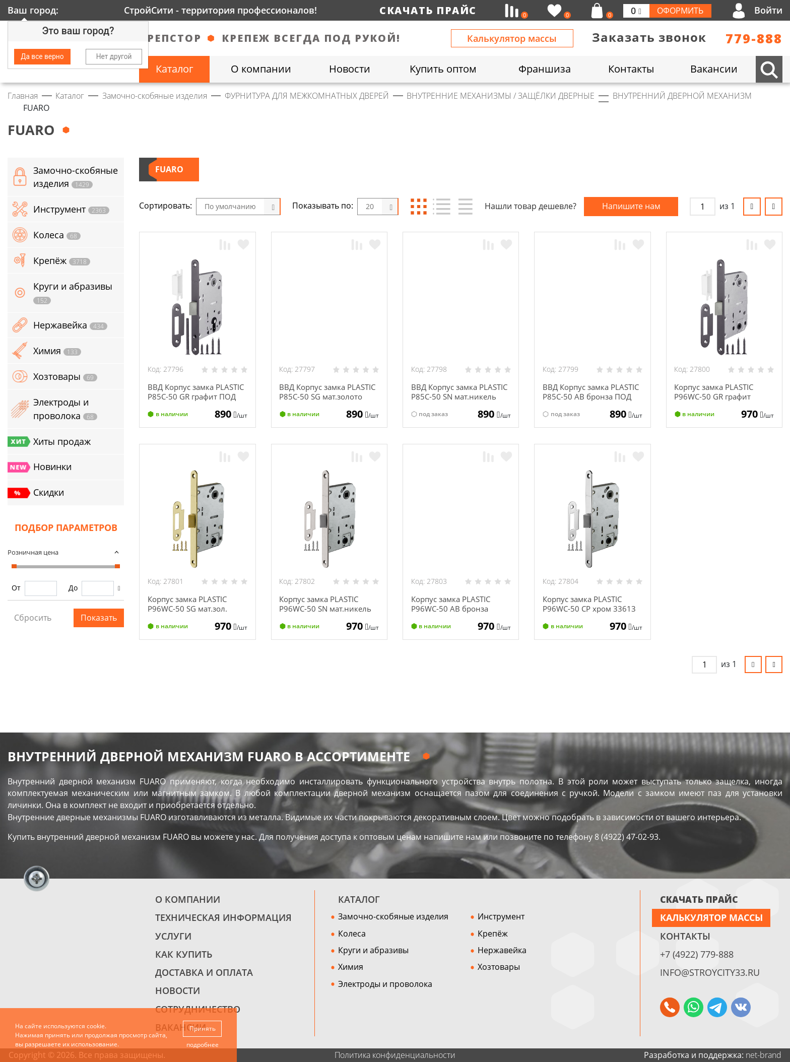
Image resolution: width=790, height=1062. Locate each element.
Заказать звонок (649, 37)
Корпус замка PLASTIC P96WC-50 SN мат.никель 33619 (327, 608)
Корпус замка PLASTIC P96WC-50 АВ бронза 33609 (454, 608)
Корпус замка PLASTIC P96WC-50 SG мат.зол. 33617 (190, 608)
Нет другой (114, 56)
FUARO (169, 169)
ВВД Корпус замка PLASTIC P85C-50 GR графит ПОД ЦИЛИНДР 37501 (192, 401)
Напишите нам (631, 206)
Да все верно (42, 56)
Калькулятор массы (512, 38)
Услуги (173, 936)
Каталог (359, 899)
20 (370, 206)
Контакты (685, 936)
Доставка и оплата (204, 972)
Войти (768, 10)
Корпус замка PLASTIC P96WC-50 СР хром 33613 (591, 603)
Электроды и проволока (385, 983)
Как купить (183, 954)
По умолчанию (230, 206)
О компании (187, 899)
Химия (350, 966)
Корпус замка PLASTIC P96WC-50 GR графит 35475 (717, 396)
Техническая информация (223, 917)
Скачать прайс (428, 10)
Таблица (464, 206)
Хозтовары (499, 966)
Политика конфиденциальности (395, 1054)
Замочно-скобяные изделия (393, 916)
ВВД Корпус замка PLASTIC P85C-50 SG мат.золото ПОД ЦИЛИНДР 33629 (317, 401)
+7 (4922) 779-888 (697, 954)
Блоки (419, 206)
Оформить (680, 10)
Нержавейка (502, 950)
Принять (202, 1028)
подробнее (202, 1044)
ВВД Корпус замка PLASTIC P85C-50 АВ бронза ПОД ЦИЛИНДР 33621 (588, 401)
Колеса (352, 933)
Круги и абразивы (373, 950)
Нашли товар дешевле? (530, 206)
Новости (177, 990)
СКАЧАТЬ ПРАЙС (699, 899)
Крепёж (493, 933)
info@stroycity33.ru (710, 972)
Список (441, 206)
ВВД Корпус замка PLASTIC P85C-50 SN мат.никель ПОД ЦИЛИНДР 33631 (449, 401)
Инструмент (501, 916)
